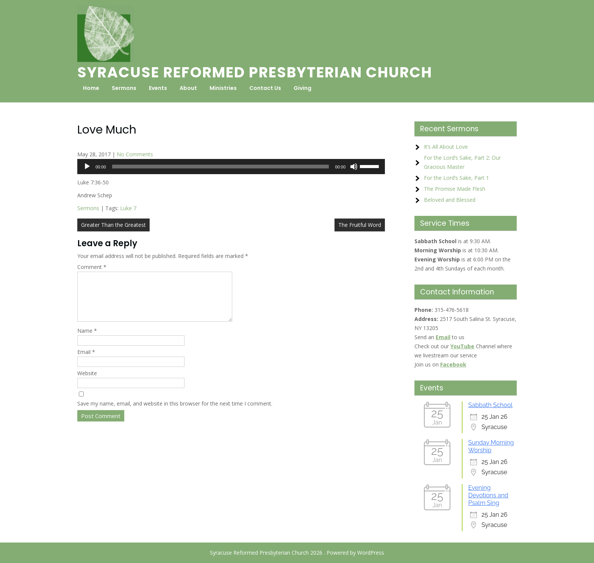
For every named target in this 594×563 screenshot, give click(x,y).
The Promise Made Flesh (454, 188)
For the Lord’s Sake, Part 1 (456, 177)
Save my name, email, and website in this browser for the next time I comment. (174, 412)
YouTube (462, 346)
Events (158, 88)
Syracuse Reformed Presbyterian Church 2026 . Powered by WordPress (297, 552)
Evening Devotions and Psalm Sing (488, 495)
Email (86, 361)
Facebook (453, 364)
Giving (302, 88)
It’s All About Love (446, 146)
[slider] (220, 166)
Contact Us (265, 88)
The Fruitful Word (359, 224)
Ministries (223, 88)
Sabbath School (490, 405)
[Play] (87, 166)
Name (87, 339)
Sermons (124, 88)
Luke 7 (128, 208)
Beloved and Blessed (449, 199)
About (188, 88)
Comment (91, 266)
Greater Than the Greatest (113, 224)
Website (87, 382)
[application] (231, 166)
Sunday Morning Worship (491, 446)
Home (91, 88)
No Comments (135, 154)
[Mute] (354, 166)
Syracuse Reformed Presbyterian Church (254, 72)
